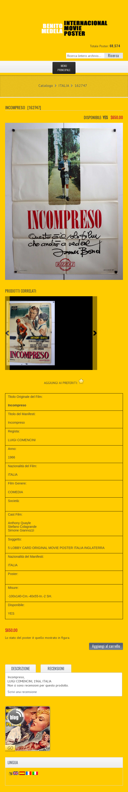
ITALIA (63, 85)
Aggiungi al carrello (106, 646)
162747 (81, 85)
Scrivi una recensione (22, 692)
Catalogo (45, 85)
